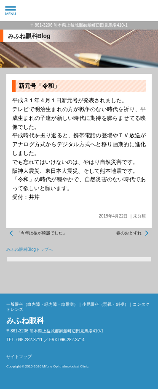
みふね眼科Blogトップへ (29, 249)
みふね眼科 (79, 10)
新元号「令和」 (39, 85)
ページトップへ (143, 278)
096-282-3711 (147, 10)
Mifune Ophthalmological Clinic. (65, 366)
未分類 (139, 216)
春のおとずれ (129, 233)
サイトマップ (19, 356)
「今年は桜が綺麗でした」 (41, 233)
